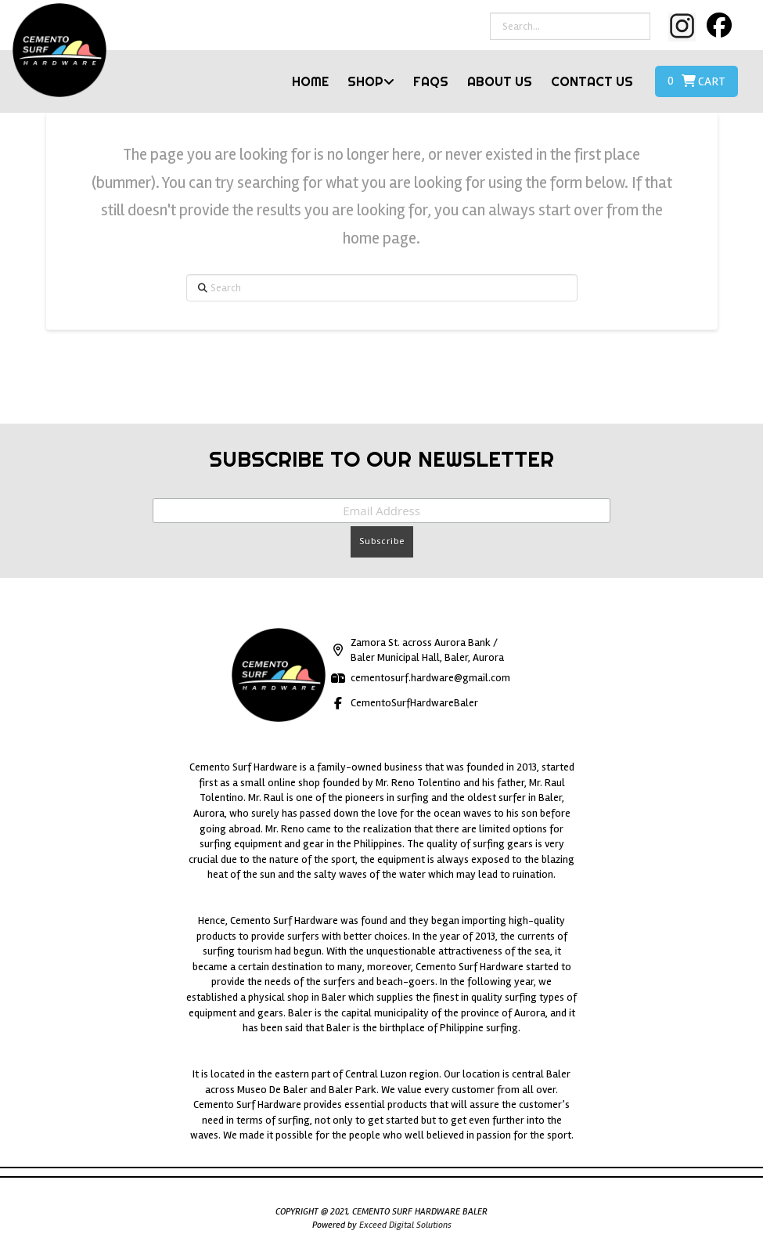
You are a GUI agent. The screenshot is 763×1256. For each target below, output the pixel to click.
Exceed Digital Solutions (405, 1225)
